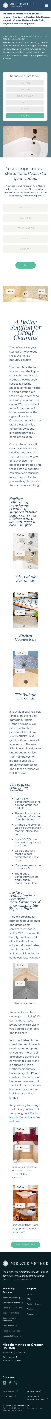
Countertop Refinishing (13, 1303)
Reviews (30, 1309)
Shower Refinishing (11, 1313)
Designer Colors (34, 1304)
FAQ (29, 1299)
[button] (46, 5)
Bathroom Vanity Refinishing (10, 1319)
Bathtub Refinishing (11, 1298)
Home (29, 1294)
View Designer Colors (25, 1245)
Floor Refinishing (10, 1326)
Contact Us (32, 1314)
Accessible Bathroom (12, 1336)
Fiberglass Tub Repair (12, 1331)
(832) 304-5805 (23, 1279)
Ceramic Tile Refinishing (13, 1308)
